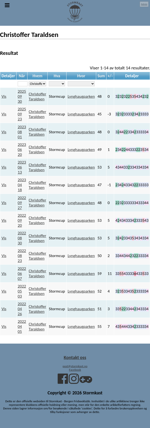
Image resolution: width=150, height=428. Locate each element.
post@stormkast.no (75, 366)
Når (22, 75)
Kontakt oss (75, 357)
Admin (144, 4)
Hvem (37, 75)
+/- (110, 75)
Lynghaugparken (81, 96)
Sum (101, 75)
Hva (57, 75)
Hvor (81, 75)
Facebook (75, 369)
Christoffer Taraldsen (37, 97)
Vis (3, 96)
